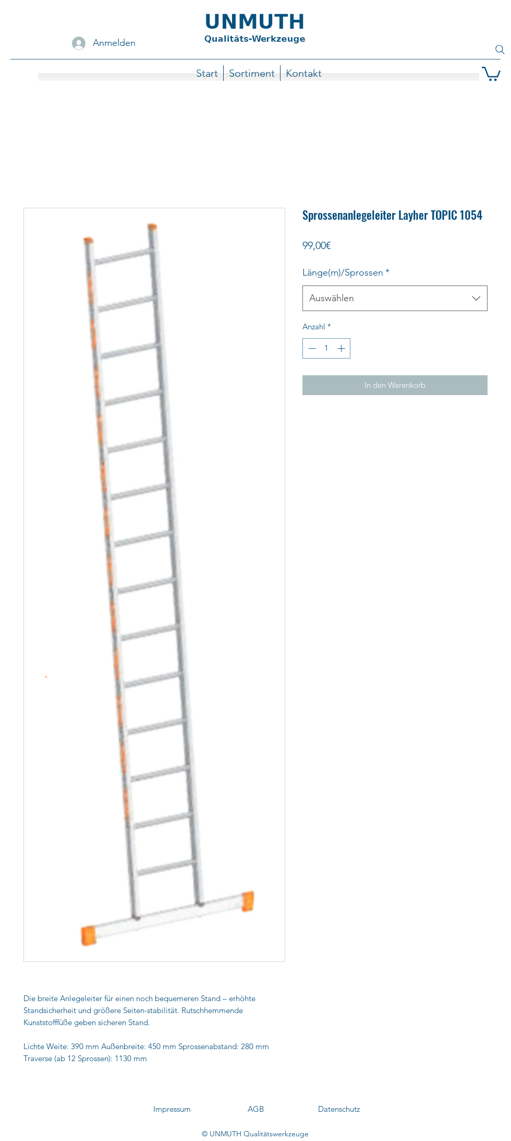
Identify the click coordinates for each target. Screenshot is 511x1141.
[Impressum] (172, 1109)
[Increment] (342, 348)
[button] (491, 73)
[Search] (500, 50)
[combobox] (395, 299)
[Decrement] (311, 348)
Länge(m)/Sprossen (346, 272)
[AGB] (255, 1109)
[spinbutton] (326, 348)
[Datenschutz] (339, 1109)
